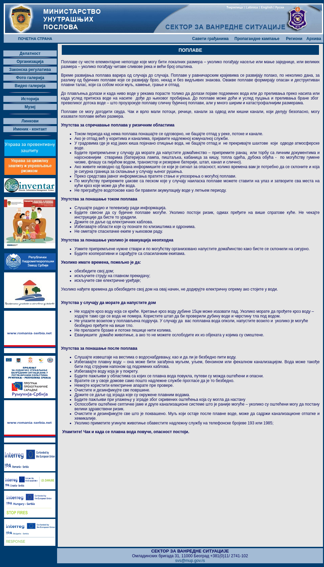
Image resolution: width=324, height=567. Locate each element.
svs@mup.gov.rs (190, 560)
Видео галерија (30, 85)
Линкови (30, 121)
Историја (30, 99)
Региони (294, 38)
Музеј (30, 107)
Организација (29, 61)
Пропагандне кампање (256, 38)
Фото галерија (30, 77)
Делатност (30, 53)
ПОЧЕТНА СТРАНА (35, 39)
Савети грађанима (210, 38)
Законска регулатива (30, 69)
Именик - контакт (30, 129)
